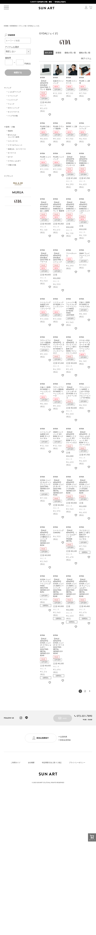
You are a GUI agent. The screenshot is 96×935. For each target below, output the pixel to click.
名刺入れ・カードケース (17, 157)
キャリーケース (13, 120)
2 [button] (85, 699)
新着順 (58, 61)
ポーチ (10, 165)
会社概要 (31, 771)
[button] (89, 699)
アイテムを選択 (12, 55)
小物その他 (12, 173)
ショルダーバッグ (14, 100)
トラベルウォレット (15, 153)
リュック (11, 112)
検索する (18, 81)
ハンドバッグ (13, 108)
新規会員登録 (67, 749)
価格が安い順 (70, 61)
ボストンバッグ (13, 116)
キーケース (12, 161)
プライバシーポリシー (77, 771)
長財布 (10, 139)
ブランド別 (22, 34)
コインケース (13, 149)
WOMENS (13, 34)
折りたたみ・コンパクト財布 (13, 144)
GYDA (42, 86)
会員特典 (65, 745)
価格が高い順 (84, 61)
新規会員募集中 (42, 747)
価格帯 (8, 66)
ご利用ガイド (15, 771)
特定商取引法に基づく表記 (52, 771)
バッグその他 (13, 124)
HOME (6, 34)
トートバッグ (13, 104)
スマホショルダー (14, 169)
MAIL (63, 726)
